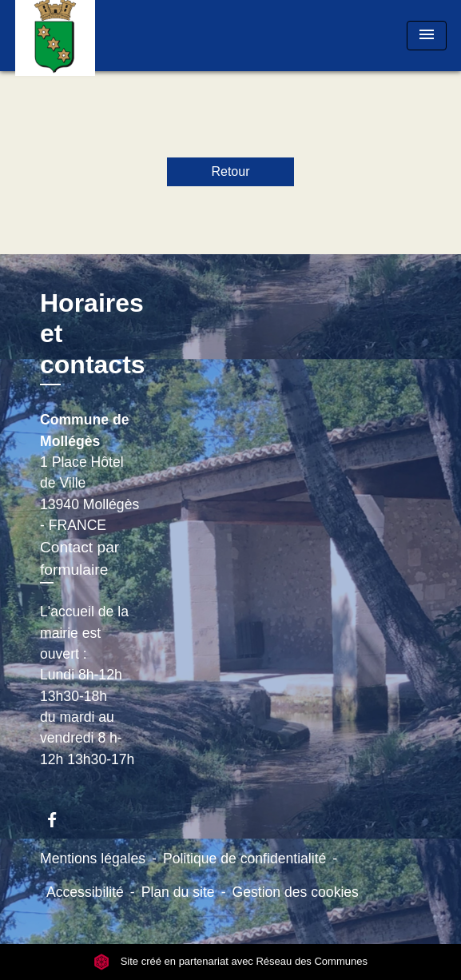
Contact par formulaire (79, 559)
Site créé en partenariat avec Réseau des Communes (230, 961)
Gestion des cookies (295, 892)
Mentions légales (92, 858)
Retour (230, 171)
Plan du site (178, 892)
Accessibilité (85, 892)
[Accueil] (75, 36)
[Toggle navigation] (427, 35)
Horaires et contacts (92, 334)
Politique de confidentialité (244, 858)
